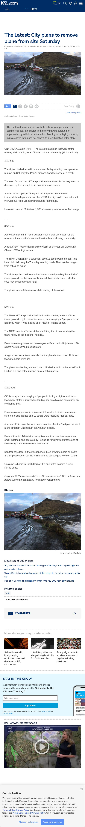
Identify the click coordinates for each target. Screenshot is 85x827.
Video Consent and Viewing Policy (28, 813)
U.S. (7, 593)
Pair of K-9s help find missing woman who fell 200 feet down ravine (39, 580)
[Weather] (57, 3)
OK (81, 789)
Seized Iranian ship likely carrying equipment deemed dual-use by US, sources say (14, 658)
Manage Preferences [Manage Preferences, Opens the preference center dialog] (28, 822)
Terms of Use (45, 711)
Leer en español (73, 113)
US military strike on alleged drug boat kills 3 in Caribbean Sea (42, 655)
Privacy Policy (22, 810)
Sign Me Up (30, 705)
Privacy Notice (7, 713)
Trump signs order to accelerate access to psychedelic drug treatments (67, 657)
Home (34, 9)
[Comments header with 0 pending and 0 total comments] (42, 613)
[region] (42, 806)
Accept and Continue (52, 822)
